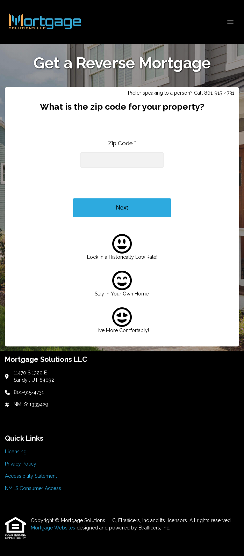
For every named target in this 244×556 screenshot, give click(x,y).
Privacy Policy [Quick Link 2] (20, 464)
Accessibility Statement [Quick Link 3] (31, 476)
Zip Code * (122, 143)
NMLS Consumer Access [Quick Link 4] (33, 488)
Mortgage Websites (54, 528)
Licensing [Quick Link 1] (16, 451)
